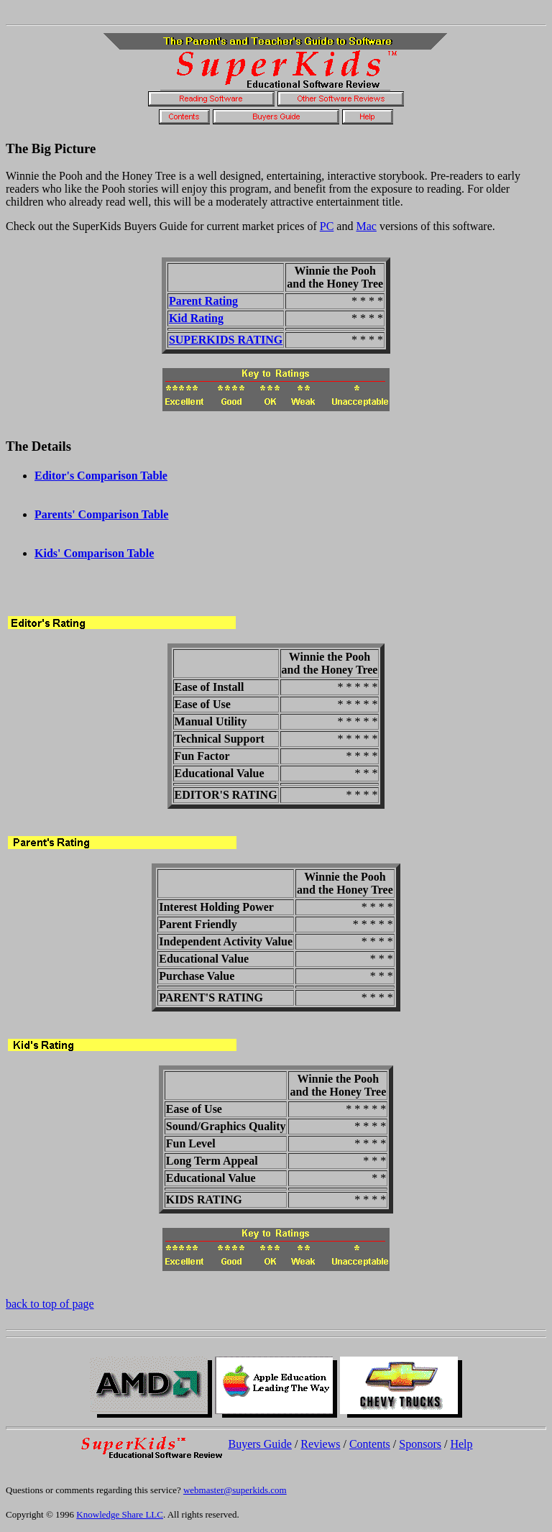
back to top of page (50, 1304)
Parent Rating (203, 301)
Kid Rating (196, 318)
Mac (366, 226)
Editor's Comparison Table (100, 475)
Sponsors (420, 1444)
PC (327, 226)
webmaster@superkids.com (235, 1490)
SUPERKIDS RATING (225, 340)
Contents (369, 1444)
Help (461, 1444)
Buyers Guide (259, 1444)
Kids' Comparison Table (94, 553)
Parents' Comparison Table (101, 514)
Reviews (320, 1444)
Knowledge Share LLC (119, 1514)
